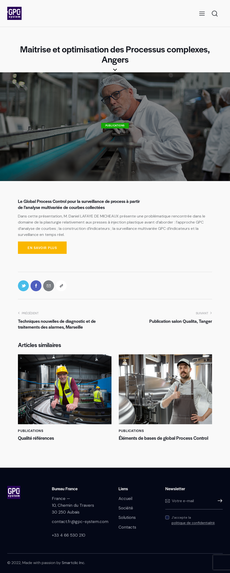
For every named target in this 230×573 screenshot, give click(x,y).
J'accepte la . (193, 520)
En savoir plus (42, 247)
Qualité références (36, 438)
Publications (115, 125)
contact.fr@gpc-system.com (80, 521)
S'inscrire (219, 501)
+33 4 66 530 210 (68, 535)
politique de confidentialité (193, 523)
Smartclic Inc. (73, 562)
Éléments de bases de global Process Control (163, 438)
